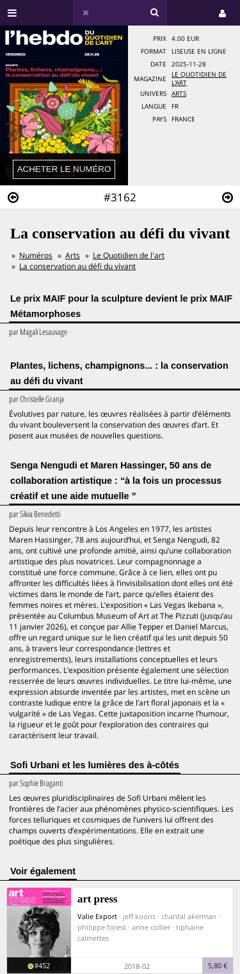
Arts (179, 93)
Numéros (35, 255)
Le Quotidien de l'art (128, 255)
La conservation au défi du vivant (77, 266)
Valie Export (97, 916)
